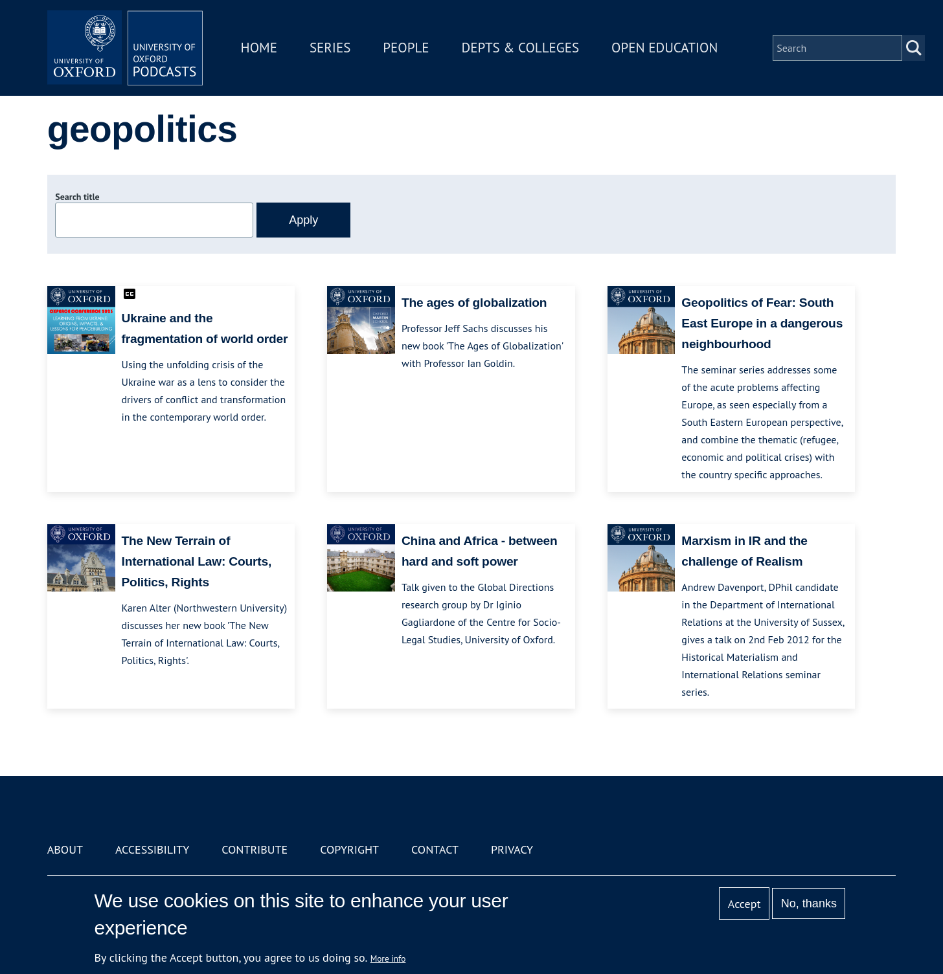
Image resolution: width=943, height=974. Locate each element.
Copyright (349, 849)
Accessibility (152, 849)
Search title (77, 197)
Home (259, 47)
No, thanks (809, 903)
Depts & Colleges (521, 47)
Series (330, 47)
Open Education (664, 47)
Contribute (255, 849)
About (65, 849)
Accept (744, 903)
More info (388, 958)
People (406, 47)
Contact (435, 849)
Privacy (512, 849)
